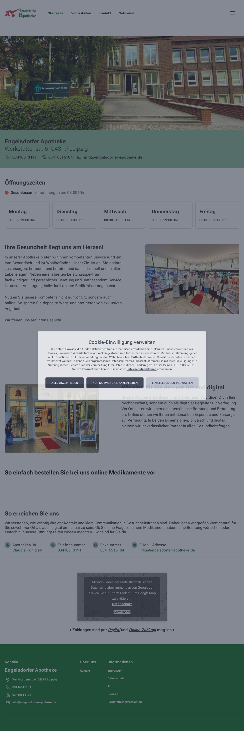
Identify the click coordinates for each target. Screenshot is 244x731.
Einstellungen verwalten (172, 383)
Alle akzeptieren (64, 383)
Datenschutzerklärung (141, 369)
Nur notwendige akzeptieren (115, 383)
